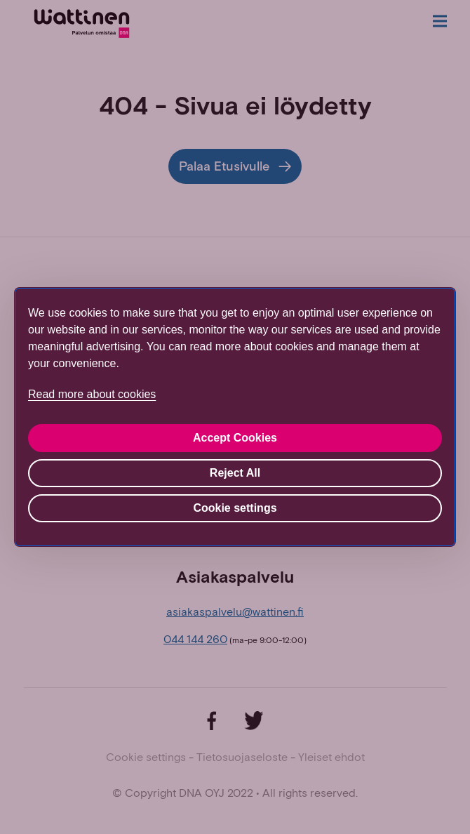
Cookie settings (234, 508)
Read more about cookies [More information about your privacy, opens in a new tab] (92, 394)
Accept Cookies (235, 438)
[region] (235, 417)
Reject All (235, 473)
